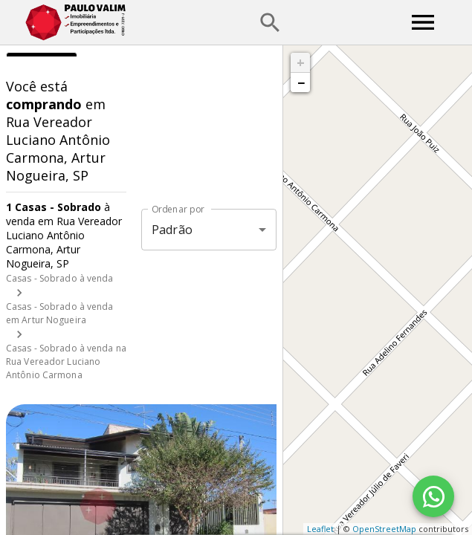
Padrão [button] (172, 229)
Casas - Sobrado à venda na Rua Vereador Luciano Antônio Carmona (66, 361)
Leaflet (320, 528)
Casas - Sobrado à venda (60, 278)
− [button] (301, 82)
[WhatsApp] (433, 496)
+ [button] (301, 62)
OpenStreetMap (384, 528)
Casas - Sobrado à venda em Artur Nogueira (60, 313)
